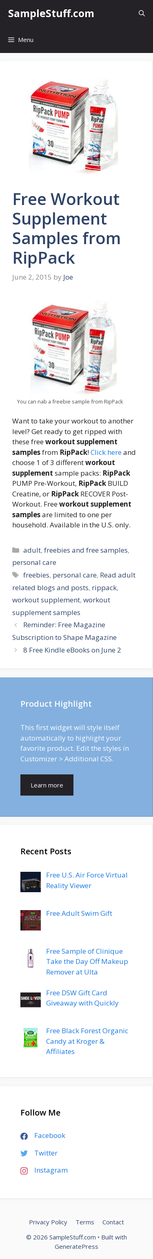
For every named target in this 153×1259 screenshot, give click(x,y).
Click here (106, 452)
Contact (113, 1222)
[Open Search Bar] (142, 13)
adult (32, 550)
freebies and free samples (86, 550)
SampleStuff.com (51, 13)
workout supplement (46, 599)
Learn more (47, 785)
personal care (34, 562)
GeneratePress (76, 1246)
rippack (104, 587)
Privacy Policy (48, 1222)
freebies (36, 575)
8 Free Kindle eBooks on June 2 (72, 650)
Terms (84, 1222)
